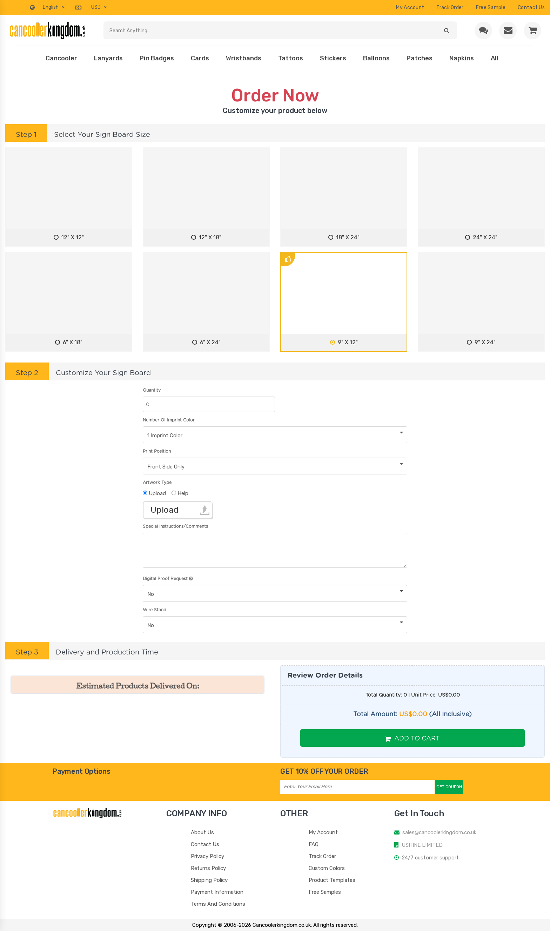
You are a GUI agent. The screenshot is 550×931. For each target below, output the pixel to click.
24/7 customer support (430, 857)
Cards (200, 58)
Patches (419, 58)
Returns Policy (208, 868)
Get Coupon (449, 786)
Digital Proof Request (168, 579)
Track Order (449, 8)
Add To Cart (412, 739)
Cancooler (61, 58)
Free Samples (325, 892)
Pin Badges (157, 58)
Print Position (157, 451)
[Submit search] (446, 30)
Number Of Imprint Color (169, 420)
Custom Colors (327, 868)
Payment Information (217, 892)
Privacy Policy (207, 856)
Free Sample (490, 8)
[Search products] (270, 30)
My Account (410, 8)
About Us (202, 832)
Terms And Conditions (218, 904)
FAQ (313, 844)
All (494, 58)
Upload (164, 510)
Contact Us (205, 844)
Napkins (461, 58)
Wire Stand (154, 610)
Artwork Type (157, 482)
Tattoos (290, 58)
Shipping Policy (209, 880)
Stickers (333, 58)
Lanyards (108, 58)
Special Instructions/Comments (175, 526)
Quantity (152, 390)
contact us (531, 8)
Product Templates (332, 880)
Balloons (376, 58)
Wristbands (243, 58)
